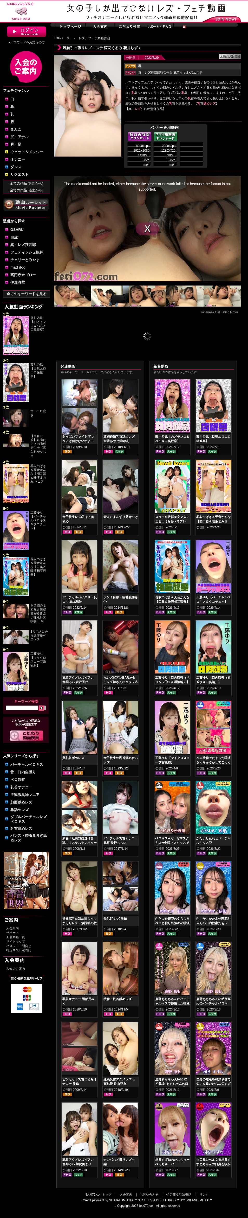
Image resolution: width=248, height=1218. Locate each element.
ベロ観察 (17, 780)
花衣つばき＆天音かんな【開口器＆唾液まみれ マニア (38, 473)
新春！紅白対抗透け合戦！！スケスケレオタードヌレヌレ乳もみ (79, 843)
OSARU (17, 230)
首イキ (179, 72)
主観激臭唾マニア (25, 795)
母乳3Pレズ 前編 (115, 919)
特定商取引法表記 (18, 950)
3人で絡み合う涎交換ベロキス (39, 635)
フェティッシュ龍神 (26, 252)
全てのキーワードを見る (26, 294)
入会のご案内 (15, 968)
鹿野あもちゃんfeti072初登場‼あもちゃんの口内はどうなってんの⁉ (171, 1084)
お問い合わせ (149, 1194)
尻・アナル (19, 137)
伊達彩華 (17, 282)
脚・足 (15, 144)
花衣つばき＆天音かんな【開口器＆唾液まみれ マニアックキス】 (213, 521)
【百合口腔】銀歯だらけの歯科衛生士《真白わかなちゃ (38, 445)
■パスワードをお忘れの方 (26, 42)
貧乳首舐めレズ (73, 758)
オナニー (17, 159)
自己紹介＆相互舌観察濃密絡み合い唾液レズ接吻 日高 (38, 613)
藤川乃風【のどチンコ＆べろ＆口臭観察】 (38, 324)
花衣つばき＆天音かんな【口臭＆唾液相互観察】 (38, 566)
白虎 (14, 237)
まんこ (15, 129)
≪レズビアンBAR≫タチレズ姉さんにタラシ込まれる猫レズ (120, 682)
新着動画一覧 (15, 937)
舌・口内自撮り (23, 772)
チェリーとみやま (25, 260)
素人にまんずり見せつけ (120, 517)
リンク (204, 1194)
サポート (12, 933)
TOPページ (61, 38)
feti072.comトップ (99, 1194)
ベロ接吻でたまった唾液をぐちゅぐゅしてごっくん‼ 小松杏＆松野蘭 (213, 762)
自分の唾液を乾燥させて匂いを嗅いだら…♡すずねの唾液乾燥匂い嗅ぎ (213, 1084)
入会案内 (12, 928)
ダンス (15, 167)
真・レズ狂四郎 (23, 245)
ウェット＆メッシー (26, 152)
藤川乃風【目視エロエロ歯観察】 (38, 370)
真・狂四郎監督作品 (155, 72)
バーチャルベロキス (26, 764)
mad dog (17, 267)
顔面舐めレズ (21, 802)
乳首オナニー (21, 787)
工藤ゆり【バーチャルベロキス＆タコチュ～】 (38, 520)
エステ (195, 72)
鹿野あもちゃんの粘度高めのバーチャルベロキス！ (213, 1003)
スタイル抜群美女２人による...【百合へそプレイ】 (172, 521)
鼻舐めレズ (19, 810)
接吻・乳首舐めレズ (117, 999)
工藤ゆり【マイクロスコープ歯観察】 (38, 659)
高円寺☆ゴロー (23, 275)
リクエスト (19, 174)
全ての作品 (26, 183)
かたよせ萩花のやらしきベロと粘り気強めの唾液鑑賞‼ (172, 923)
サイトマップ (15, 941)
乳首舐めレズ (21, 828)
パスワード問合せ (18, 946)
